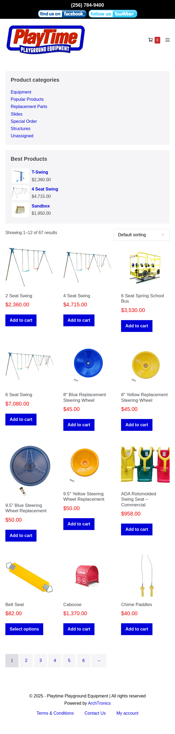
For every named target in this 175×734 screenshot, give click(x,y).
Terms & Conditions (55, 713)
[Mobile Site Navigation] (167, 40)
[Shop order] (142, 235)
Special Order (24, 121)
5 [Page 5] (69, 660)
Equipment (21, 92)
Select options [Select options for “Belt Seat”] (24, 629)
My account (127, 713)
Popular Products (27, 99)
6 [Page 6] (83, 660)
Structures (20, 128)
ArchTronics (99, 703)
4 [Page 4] (55, 660)
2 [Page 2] (26, 660)
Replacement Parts (29, 106)
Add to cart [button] (21, 320)
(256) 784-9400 (87, 5)
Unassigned (22, 136)
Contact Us (95, 713)
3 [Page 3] (40, 660)
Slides (17, 114)
